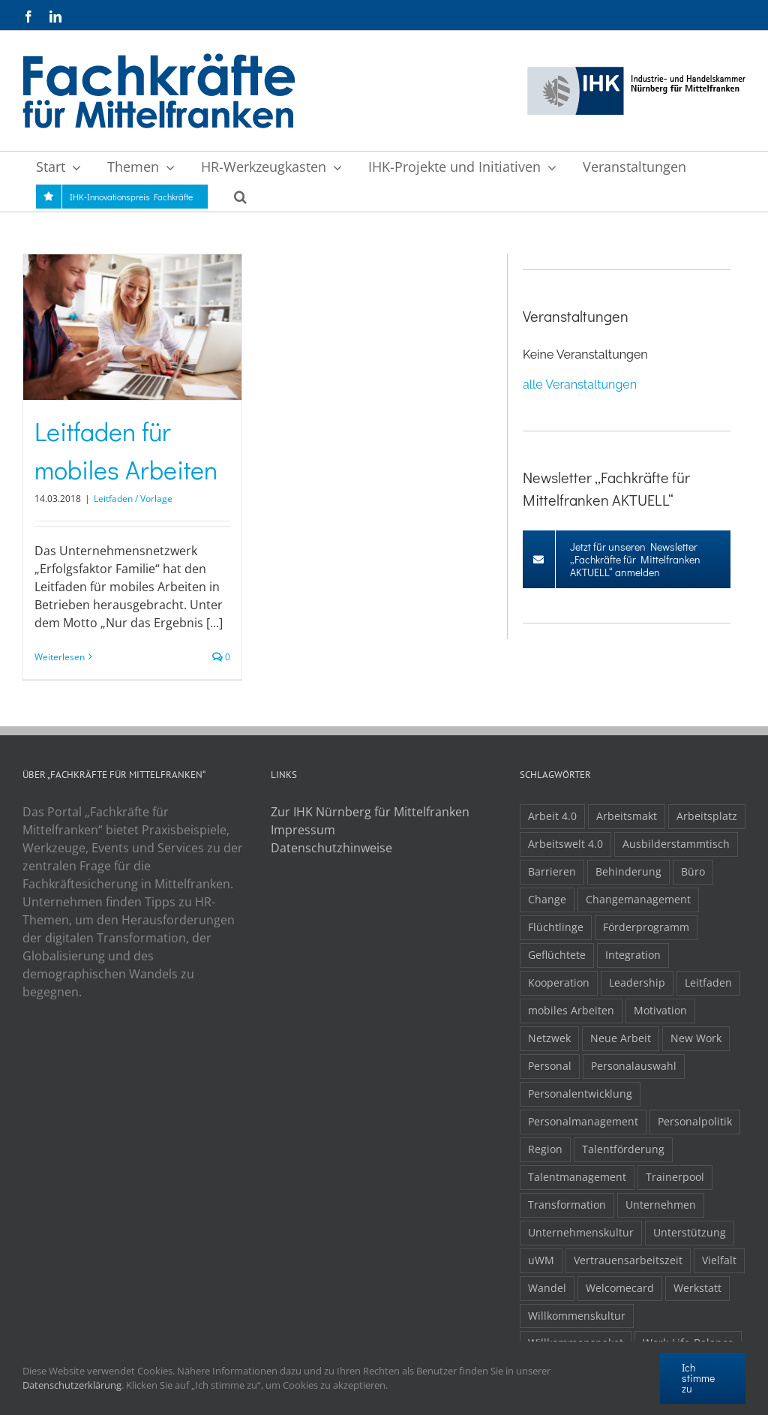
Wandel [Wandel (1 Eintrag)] (547, 1288)
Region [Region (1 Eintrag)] (545, 1149)
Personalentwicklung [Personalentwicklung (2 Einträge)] (580, 1093)
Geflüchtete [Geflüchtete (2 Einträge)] (557, 955)
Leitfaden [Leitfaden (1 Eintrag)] (708, 982)
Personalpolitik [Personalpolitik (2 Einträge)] (695, 1121)
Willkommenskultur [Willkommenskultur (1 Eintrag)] (577, 1315)
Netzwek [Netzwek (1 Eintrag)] (549, 1038)
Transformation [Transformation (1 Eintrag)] (567, 1204)
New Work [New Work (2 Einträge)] (696, 1038)
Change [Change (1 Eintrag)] (547, 899)
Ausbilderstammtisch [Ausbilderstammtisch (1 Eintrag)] (676, 844)
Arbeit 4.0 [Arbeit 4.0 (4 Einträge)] (552, 816)
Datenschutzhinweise (331, 848)
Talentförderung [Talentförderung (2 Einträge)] (623, 1149)
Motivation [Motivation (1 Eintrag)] (660, 1010)
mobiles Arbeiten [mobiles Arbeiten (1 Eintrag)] (571, 1010)
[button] (240, 197)
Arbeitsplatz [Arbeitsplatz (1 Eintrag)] (706, 816)
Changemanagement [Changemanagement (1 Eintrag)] (638, 899)
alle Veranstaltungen (580, 384)
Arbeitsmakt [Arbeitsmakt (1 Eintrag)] (626, 816)
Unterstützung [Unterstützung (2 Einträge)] (689, 1232)
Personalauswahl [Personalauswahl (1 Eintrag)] (633, 1066)
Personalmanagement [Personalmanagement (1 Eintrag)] (583, 1121)
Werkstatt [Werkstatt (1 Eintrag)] (698, 1288)
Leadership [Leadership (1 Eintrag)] (637, 982)
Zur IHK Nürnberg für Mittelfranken (370, 812)
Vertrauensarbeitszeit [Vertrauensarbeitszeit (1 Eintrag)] (628, 1260)
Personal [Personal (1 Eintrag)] (550, 1066)
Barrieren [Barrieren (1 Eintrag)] (552, 871)
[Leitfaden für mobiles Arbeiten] (132, 327)
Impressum (303, 830)
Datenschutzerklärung (72, 1385)
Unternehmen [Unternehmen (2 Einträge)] (661, 1204)
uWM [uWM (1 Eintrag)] (541, 1260)
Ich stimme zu (698, 1377)
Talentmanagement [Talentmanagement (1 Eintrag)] (577, 1177)
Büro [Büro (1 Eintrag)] (693, 871)
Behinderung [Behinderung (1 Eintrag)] (629, 871)
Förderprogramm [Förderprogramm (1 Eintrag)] (646, 927)
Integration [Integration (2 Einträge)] (633, 955)
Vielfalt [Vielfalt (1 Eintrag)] (719, 1260)
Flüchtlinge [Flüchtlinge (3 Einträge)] (556, 927)
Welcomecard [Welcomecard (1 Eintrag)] (620, 1288)
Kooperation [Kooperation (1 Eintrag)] (559, 982)
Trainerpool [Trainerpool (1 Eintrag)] (675, 1177)
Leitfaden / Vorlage (133, 498)
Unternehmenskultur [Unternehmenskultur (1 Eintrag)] (581, 1232)
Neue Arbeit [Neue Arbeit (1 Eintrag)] (620, 1038)
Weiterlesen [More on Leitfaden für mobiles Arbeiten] (59, 656)
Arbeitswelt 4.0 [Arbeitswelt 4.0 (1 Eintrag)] (565, 844)
